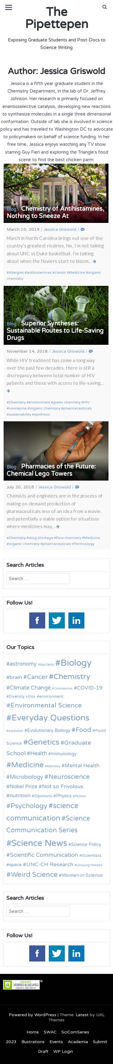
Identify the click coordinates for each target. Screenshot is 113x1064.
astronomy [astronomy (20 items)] (23, 664)
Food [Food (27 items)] (83, 730)
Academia (78, 1041)
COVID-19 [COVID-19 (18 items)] (89, 688)
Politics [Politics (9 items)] (80, 796)
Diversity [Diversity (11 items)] (17, 696)
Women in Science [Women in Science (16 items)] (82, 875)
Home (33, 1032)
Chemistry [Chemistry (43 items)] (72, 676)
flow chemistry (68, 538)
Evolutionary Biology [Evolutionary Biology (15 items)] (48, 730)
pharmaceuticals (77, 408)
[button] (104, 7)
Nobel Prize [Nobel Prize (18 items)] (23, 786)
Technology (84, 544)
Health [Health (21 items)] (38, 753)
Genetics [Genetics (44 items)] (43, 742)
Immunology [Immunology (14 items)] (64, 753)
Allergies (16, 272)
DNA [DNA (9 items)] (32, 697)
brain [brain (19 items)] (16, 677)
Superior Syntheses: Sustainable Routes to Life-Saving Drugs (55, 331)
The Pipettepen (56, 18)
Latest (82, 1014)
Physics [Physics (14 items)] (64, 795)
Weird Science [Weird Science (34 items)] (34, 874)
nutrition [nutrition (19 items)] (20, 795)
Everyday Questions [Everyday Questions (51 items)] (50, 718)
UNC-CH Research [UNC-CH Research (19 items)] (49, 864)
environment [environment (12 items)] (51, 696)
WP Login (63, 1051)
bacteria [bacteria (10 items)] (47, 664)
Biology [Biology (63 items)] (76, 663)
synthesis (42, 414)
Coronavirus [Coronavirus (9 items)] (63, 688)
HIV (86, 402)
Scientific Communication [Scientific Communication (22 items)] (44, 855)
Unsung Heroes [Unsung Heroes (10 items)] (89, 865)
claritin (60, 272)
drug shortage (41, 538)
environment (39, 402)
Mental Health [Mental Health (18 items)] (81, 765)
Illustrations (33, 1041)
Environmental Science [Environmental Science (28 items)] (46, 705)
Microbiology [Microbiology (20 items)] (26, 777)
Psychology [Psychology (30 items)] (29, 806)
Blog (11, 209)
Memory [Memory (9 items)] (53, 766)
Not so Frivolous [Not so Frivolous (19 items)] (62, 786)
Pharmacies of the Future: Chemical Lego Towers (51, 470)
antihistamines (39, 272)
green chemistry (66, 402)
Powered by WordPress (32, 1014)
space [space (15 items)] (15, 864)
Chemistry (17, 402)
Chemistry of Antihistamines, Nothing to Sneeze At (55, 212)
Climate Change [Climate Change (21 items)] (30, 687)
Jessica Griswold (60, 229)
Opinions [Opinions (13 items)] (43, 795)
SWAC (50, 1032)
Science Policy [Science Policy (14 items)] (86, 844)
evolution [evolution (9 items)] (15, 731)
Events (56, 1041)
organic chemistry (45, 408)
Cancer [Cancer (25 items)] (37, 677)
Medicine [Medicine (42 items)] (27, 764)
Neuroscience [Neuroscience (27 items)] (69, 777)
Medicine (77, 272)
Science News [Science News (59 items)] (39, 843)
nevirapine (18, 408)
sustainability (20, 414)
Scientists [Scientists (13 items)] (92, 855)
